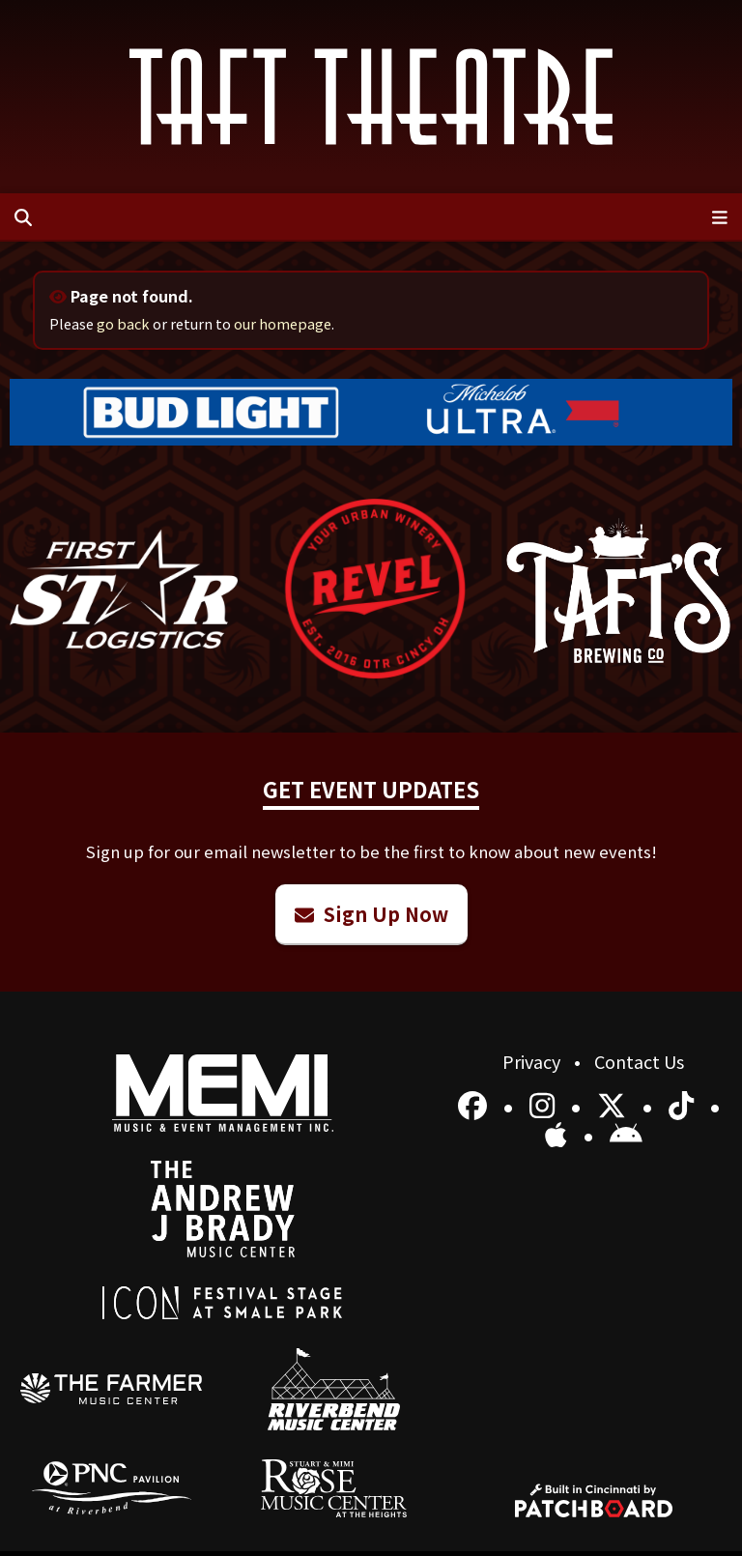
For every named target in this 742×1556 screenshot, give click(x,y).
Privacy (533, 1061)
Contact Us (639, 1061)
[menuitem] (111, 1388)
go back (123, 323)
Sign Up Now (371, 914)
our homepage (282, 323)
